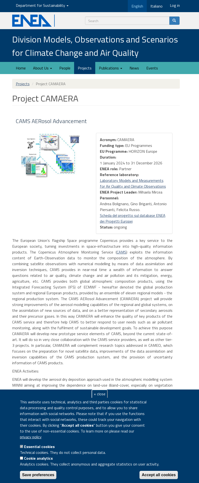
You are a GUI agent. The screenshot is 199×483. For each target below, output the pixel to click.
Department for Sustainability (42, 5)
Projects (85, 68)
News (134, 68)
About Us (42, 68)
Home (21, 68)
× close (99, 394)
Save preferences (38, 475)
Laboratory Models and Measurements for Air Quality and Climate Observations (133, 183)
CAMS (121, 252)
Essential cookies (39, 446)
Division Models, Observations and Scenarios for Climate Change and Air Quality (95, 46)
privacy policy (31, 437)
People (64, 68)
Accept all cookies (159, 475)
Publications (110, 68)
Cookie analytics (38, 458)
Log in (175, 5)
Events (152, 68)
